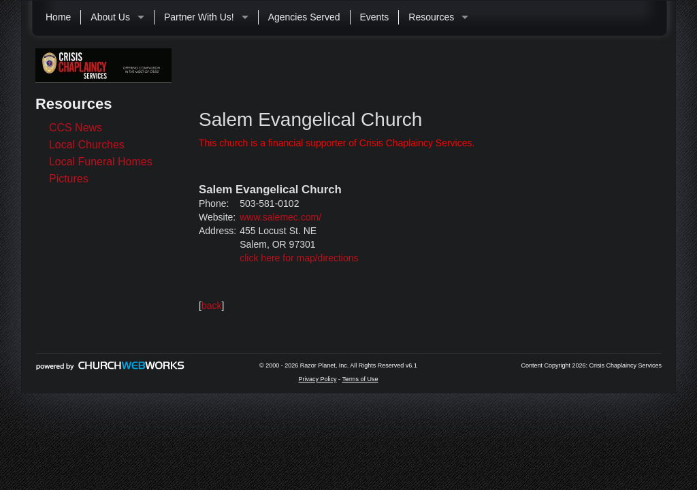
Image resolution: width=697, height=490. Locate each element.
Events (374, 17)
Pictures (68, 178)
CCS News (75, 127)
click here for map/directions (299, 257)
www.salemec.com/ (280, 217)
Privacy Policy (318, 379)
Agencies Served (304, 17)
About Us (110, 17)
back (211, 305)
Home (58, 17)
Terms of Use (360, 379)
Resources (431, 17)
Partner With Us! (199, 17)
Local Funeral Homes (100, 161)
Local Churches (87, 144)
